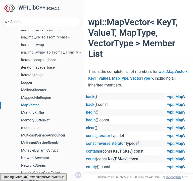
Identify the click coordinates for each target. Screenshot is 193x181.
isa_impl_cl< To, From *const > (45, 37)
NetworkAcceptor (35, 158)
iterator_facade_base (38, 67)
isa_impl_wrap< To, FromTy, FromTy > (51, 52)
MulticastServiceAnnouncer (43, 135)
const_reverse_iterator (105, 143)
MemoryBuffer (32, 113)
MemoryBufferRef (35, 120)
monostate (29, 128)
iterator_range (32, 75)
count (91, 159)
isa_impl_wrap (32, 45)
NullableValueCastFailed (40, 173)
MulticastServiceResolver (41, 143)
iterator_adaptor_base (38, 60)
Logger (26, 82)
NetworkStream (33, 165)
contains (93, 151)
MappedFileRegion (36, 98)
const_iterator (98, 135)
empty (91, 167)
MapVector (30, 105)
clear (90, 128)
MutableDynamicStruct (39, 150)
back (90, 97)
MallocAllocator (33, 90)
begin (91, 112)
